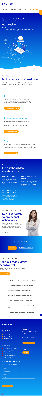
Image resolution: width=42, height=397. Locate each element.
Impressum (29, 392)
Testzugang (13, 9)
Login (25, 9)
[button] (40, 12)
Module (5, 9)
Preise (19, 9)
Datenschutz (37, 392)
